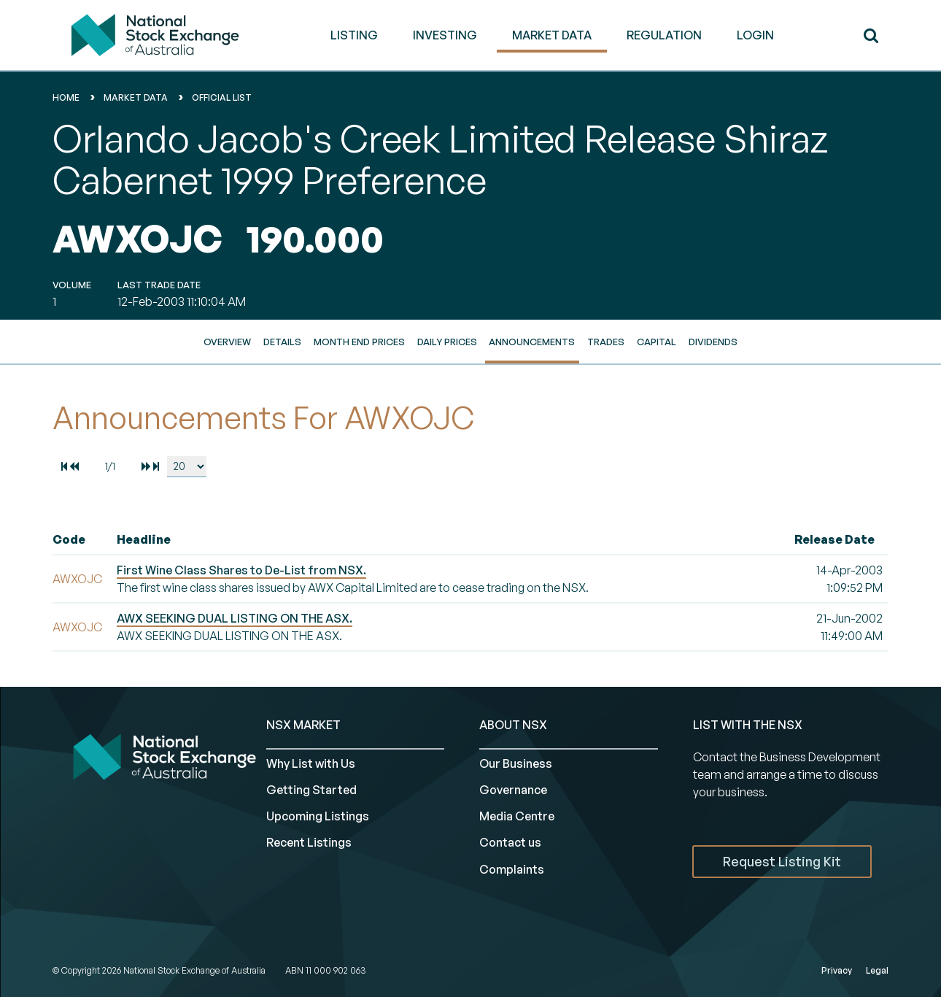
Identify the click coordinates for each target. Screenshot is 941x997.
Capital (656, 341)
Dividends (713, 341)
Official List (222, 97)
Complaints (511, 869)
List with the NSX (747, 724)
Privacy (836, 970)
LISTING (354, 35)
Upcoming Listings (317, 816)
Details (282, 341)
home (66, 97)
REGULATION (664, 35)
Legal (877, 970)
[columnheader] (82, 540)
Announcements (532, 341)
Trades (605, 341)
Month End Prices (359, 341)
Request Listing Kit (782, 861)
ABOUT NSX (513, 724)
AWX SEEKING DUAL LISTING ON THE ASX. (234, 618)
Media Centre (516, 816)
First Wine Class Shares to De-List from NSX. (241, 570)
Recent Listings (309, 842)
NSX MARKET (303, 724)
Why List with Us (310, 763)
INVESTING (445, 35)
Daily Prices (447, 341)
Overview (227, 341)
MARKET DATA (552, 35)
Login (755, 35)
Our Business (515, 763)
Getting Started (311, 789)
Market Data (136, 97)
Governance (513, 789)
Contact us (510, 842)
